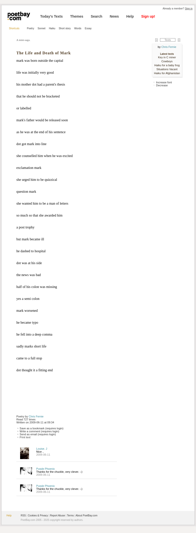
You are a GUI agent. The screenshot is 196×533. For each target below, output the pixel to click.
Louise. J (41, 448)
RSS (23, 515)
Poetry (30, 28)
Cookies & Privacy (38, 515)
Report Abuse (57, 515)
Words (77, 28)
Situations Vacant (167, 69)
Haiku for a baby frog (167, 65)
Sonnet (41, 28)
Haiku (52, 28)
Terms (70, 515)
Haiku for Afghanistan (167, 73)
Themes (76, 16)
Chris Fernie (36, 416)
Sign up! (148, 16)
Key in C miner (167, 57)
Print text (25, 437)
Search (96, 16)
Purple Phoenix (45, 468)
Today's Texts (51, 16)
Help (130, 16)
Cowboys (166, 61)
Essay (88, 28)
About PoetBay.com (87, 515)
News (114, 16)
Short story (65, 28)
